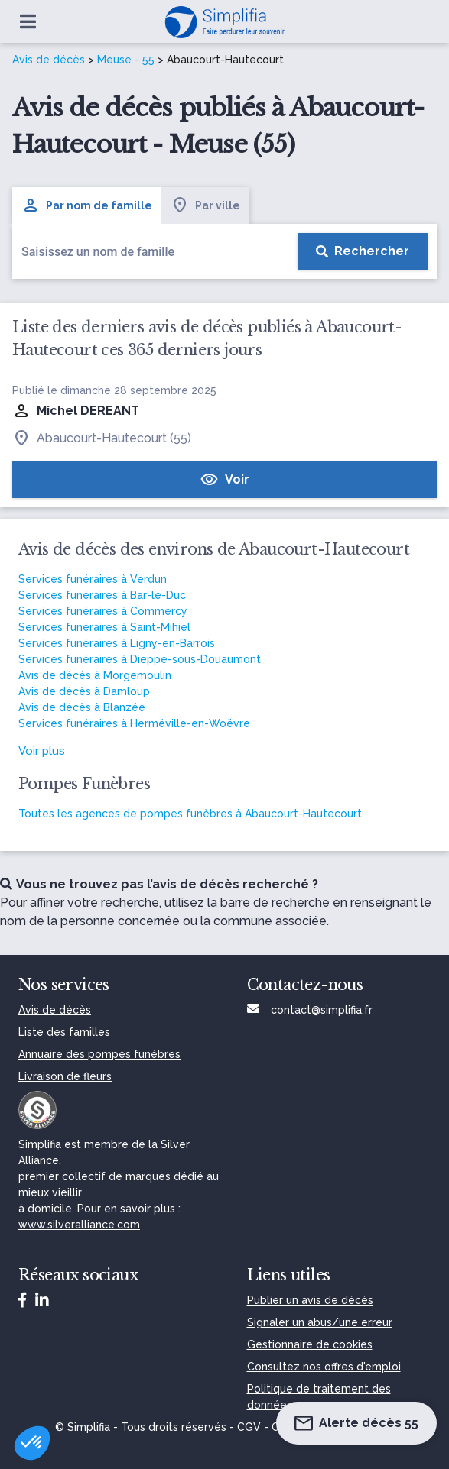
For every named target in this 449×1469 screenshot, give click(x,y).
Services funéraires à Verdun (92, 579)
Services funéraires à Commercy (102, 611)
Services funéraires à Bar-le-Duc (102, 595)
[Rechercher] (363, 251)
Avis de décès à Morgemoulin (94, 675)
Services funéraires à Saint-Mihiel (104, 627)
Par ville (205, 205)
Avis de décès (48, 59)
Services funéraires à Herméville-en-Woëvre (134, 723)
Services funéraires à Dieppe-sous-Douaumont (139, 659)
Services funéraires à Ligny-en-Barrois (116, 643)
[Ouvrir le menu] (28, 21)
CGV (249, 1427)
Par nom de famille (86, 205)
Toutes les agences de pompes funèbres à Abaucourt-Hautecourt (190, 813)
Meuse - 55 (126, 59)
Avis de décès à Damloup (84, 691)
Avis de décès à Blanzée (81, 707)
